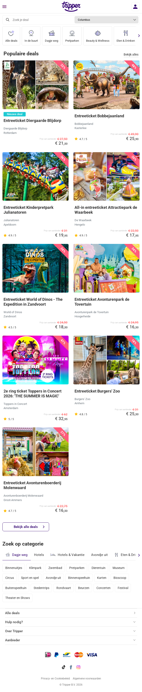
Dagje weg (51, 34)
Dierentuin (99, 568)
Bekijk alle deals (29, 527)
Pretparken (72, 34)
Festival (123, 588)
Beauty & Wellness (97, 34)
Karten (101, 578)
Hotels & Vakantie (67, 554)
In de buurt (31, 34)
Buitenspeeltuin (16, 588)
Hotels (39, 555)
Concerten (103, 588)
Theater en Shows (17, 598)
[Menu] (4, 7)
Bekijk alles (131, 54)
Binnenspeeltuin (79, 578)
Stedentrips (41, 588)
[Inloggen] (135, 6)
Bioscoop (119, 578)
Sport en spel (30, 578)
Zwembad (55, 568)
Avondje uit (99, 555)
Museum (119, 568)
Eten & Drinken (126, 34)
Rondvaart (63, 588)
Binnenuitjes (13, 568)
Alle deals (11, 34)
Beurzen (83, 588)
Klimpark (35, 568)
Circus (9, 578)
